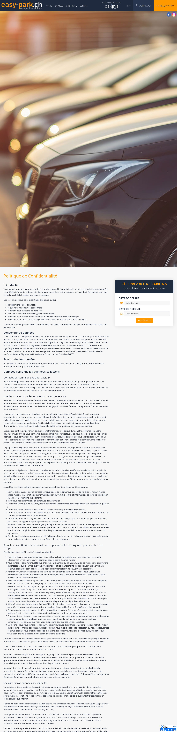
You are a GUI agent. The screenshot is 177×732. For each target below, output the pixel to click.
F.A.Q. (75, 5)
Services (59, 5)
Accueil (49, 5)
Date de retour (129, 309)
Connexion (144, 5)
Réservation (166, 5)
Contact (83, 5)
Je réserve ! (144, 320)
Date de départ (129, 298)
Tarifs (67, 5)
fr (128, 5)
